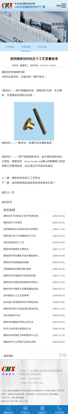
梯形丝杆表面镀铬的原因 (16, 262)
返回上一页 (8, 192)
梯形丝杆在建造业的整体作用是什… (21, 282)
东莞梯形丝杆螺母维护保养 (17, 269)
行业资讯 (26, 48)
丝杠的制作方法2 (12, 315)
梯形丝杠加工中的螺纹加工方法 (19, 235)
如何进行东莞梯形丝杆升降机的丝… (21, 302)
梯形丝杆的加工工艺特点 (26, 177)
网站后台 (6, 401)
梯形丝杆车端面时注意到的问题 (19, 275)
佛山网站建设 (18, 398)
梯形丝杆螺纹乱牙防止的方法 (18, 322)
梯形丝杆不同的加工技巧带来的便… (21, 216)
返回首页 (7, 202)
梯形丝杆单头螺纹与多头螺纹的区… (21, 255)
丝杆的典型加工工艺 (13, 242)
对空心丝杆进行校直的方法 (17, 328)
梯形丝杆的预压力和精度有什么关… (21, 335)
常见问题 (42, 47)
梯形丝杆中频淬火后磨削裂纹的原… (21, 289)
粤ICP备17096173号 (19, 401)
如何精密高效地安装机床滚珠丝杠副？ (34, 182)
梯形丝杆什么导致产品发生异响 (19, 342)
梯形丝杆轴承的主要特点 (16, 249)
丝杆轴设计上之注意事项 (16, 295)
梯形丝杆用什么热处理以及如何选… (21, 308)
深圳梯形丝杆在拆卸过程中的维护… (21, 229)
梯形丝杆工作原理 (12, 222)
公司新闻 (9, 47)
